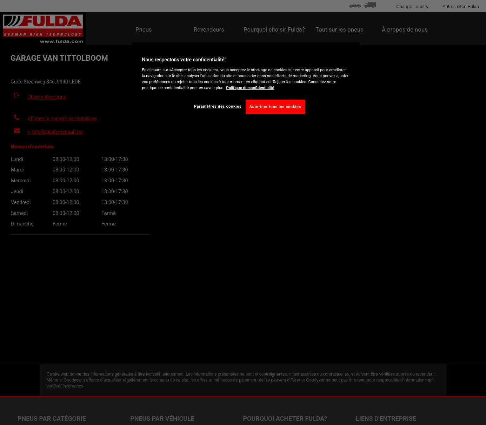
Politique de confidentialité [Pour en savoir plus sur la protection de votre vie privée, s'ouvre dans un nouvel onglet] (250, 87)
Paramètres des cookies (217, 106)
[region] (246, 83)
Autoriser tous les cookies (275, 106)
